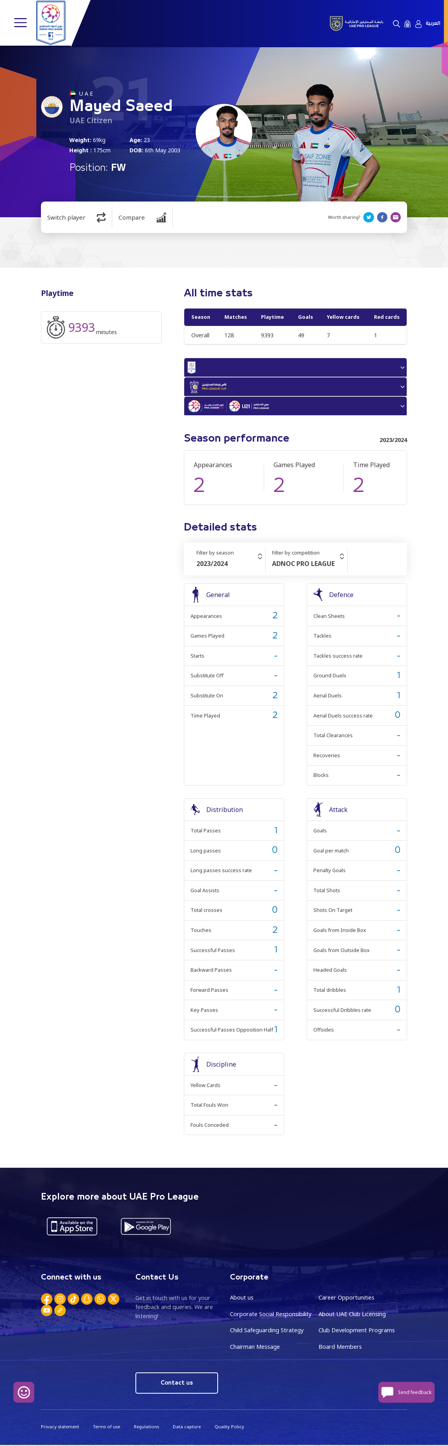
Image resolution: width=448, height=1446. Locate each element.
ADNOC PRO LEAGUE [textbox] (303, 564)
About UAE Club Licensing (352, 1314)
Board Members (340, 1347)
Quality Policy (228, 1427)
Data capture (186, 1427)
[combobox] (230, 564)
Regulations (146, 1427)
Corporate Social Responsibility (270, 1314)
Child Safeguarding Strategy (267, 1331)
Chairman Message (255, 1347)
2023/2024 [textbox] (212, 564)
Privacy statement (60, 1427)
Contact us (177, 1383)
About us (242, 1298)
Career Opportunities (346, 1298)
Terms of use (106, 1427)
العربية (433, 23)
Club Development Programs (356, 1331)
